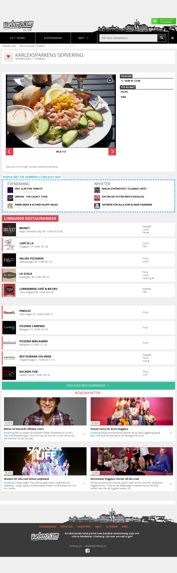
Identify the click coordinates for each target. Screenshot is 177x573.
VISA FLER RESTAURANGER (88, 385)
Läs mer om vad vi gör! (119, 536)
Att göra (17, 38)
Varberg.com (9, 46)
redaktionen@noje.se (95, 546)
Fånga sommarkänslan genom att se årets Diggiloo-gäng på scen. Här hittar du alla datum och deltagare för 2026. (125, 434)
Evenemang (53, 38)
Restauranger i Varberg (32, 46)
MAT (98, 526)
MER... (126, 526)
